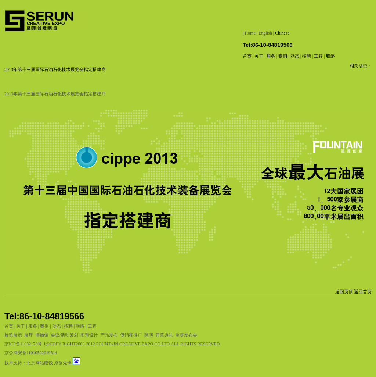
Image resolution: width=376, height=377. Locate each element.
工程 (318, 56)
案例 (282, 56)
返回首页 (363, 291)
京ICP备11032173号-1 (25, 343)
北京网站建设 (39, 363)
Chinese (282, 33)
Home (250, 33)
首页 (247, 56)
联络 (330, 56)
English (265, 33)
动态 (294, 56)
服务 (271, 56)
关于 (259, 56)
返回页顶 (344, 291)
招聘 (306, 56)
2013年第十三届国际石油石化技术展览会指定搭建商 (55, 69)
